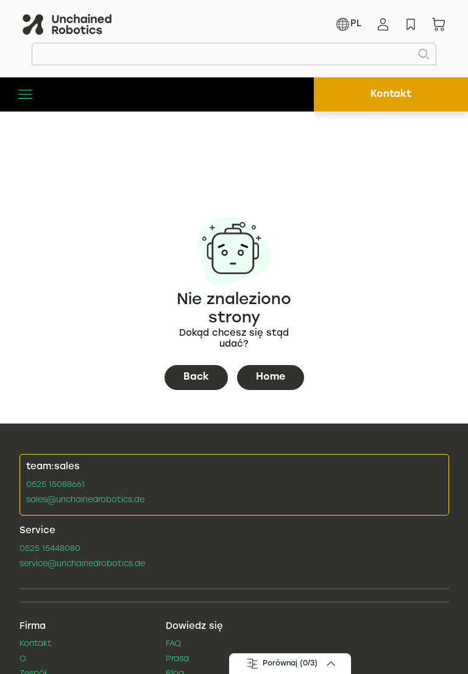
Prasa (177, 659)
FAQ (173, 644)
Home (270, 377)
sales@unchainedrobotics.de (85, 500)
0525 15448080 (50, 549)
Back (196, 377)
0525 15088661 (55, 485)
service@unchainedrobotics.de (82, 564)
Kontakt (390, 94)
